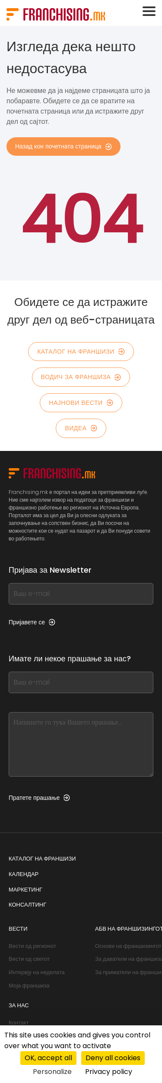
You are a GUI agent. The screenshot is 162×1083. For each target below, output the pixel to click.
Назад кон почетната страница (63, 146)
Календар (23, 874)
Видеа (81, 428)
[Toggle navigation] (149, 11)
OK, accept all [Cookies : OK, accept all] (48, 1058)
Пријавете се (32, 622)
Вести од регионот (32, 946)
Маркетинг (25, 890)
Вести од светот (29, 959)
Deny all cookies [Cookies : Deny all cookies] (113, 1058)
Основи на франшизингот (128, 946)
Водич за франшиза (81, 377)
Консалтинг (27, 905)
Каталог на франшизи (81, 351)
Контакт (19, 1022)
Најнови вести (81, 402)
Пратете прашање (39, 797)
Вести (18, 929)
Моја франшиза (29, 985)
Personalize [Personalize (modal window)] (52, 1072)
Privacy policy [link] (108, 1072)
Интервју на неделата (37, 972)
